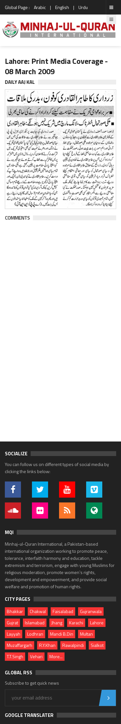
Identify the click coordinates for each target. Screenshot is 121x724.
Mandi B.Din (61, 633)
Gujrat (12, 622)
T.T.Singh (15, 656)
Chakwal (38, 611)
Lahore (97, 622)
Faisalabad (63, 611)
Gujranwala (91, 611)
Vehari (36, 656)
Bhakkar (15, 611)
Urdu (83, 7)
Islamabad (35, 622)
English (62, 7)
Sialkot (97, 645)
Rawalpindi (73, 645)
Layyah (13, 633)
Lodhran (35, 633)
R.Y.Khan (47, 645)
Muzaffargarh (19, 645)
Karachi (76, 622)
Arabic (40, 7)
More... (56, 656)
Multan (86, 633)
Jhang (56, 622)
